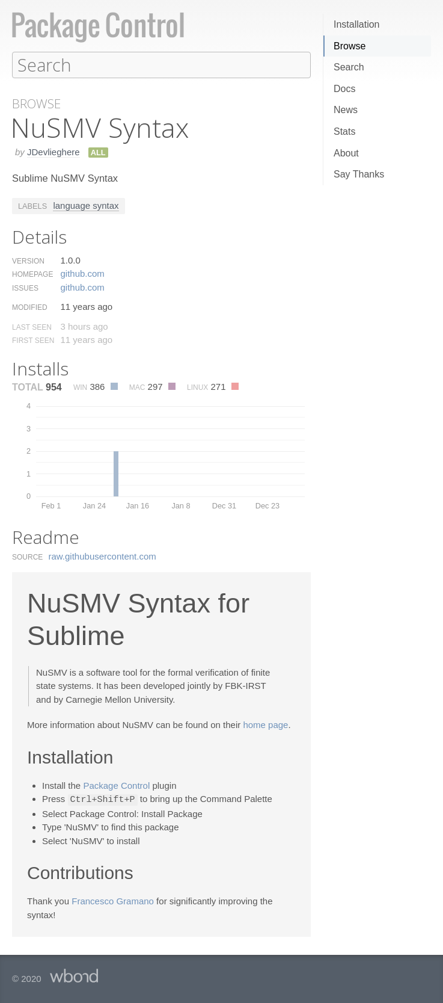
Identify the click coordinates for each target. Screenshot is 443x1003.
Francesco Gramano (113, 900)
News (346, 110)
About (346, 153)
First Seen (33, 340)
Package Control (116, 785)
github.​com (82, 273)
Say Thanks (359, 174)
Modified (29, 307)
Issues (25, 287)
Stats (344, 131)
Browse (349, 46)
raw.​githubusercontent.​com (102, 556)
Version (28, 260)
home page (265, 724)
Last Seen (32, 327)
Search (349, 67)
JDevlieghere (53, 151)
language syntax (85, 205)
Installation (357, 24)
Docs (344, 89)
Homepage (32, 274)
